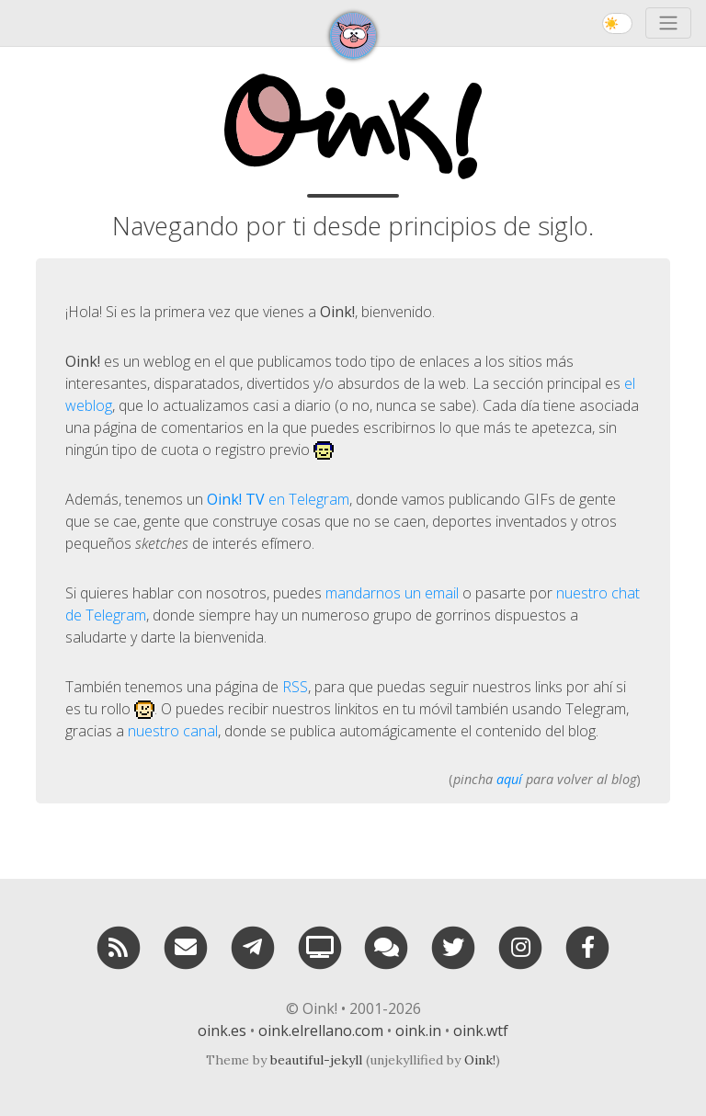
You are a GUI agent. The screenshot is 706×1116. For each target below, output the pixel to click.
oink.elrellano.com (320, 1030)
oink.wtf (480, 1030)
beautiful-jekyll (316, 1060)
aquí (509, 779)
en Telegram (278, 499)
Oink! (479, 1060)
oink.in (418, 1030)
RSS (295, 687)
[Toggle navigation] (668, 23)
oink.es (222, 1030)
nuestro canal (173, 731)
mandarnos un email (392, 593)
